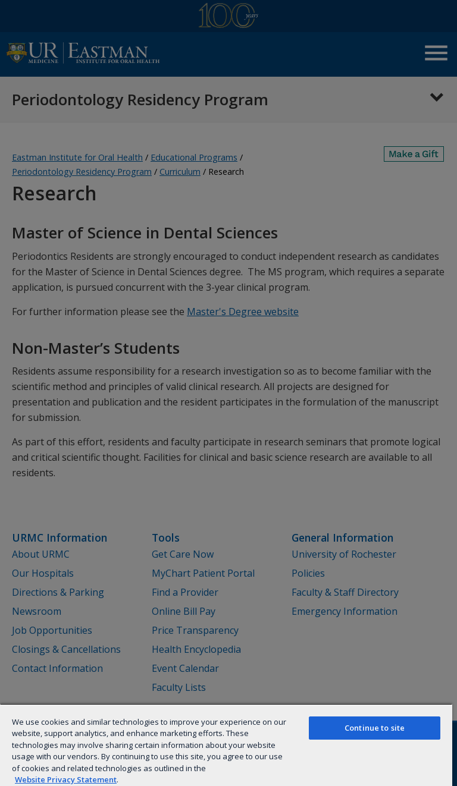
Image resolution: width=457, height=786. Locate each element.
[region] (226, 744)
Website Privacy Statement (66, 779)
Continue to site (375, 727)
